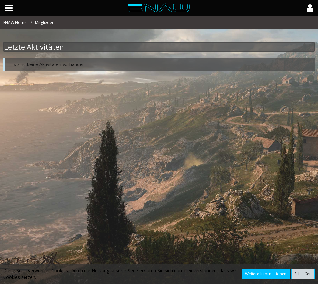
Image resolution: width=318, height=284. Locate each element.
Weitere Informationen (265, 274)
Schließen (303, 274)
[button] (8, 8)
